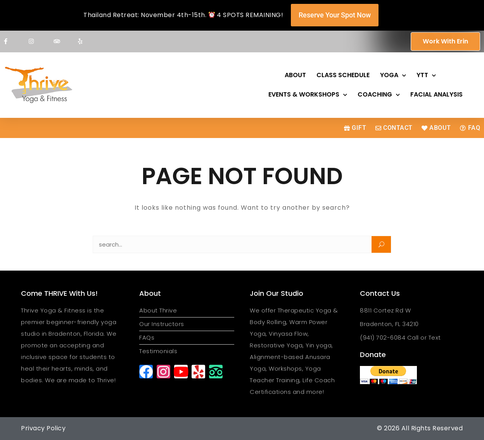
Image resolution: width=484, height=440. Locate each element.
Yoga (393, 75)
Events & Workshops (307, 95)
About (295, 75)
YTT (426, 75)
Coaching (379, 95)
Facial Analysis (436, 94)
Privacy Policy (43, 428)
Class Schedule (343, 75)
